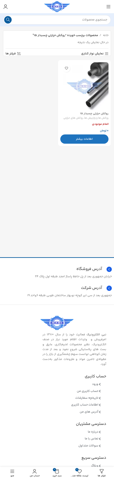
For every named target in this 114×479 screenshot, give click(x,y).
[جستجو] (57, 19)
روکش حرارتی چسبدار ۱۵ (94, 113)
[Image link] (57, 323)
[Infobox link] (57, 288)
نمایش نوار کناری (92, 54)
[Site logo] (57, 6)
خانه (105, 35)
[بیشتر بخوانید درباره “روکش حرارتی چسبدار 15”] (84, 139)
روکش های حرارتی (73, 118)
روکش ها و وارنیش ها (96, 118)
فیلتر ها (11, 54)
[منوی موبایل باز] (108, 6)
